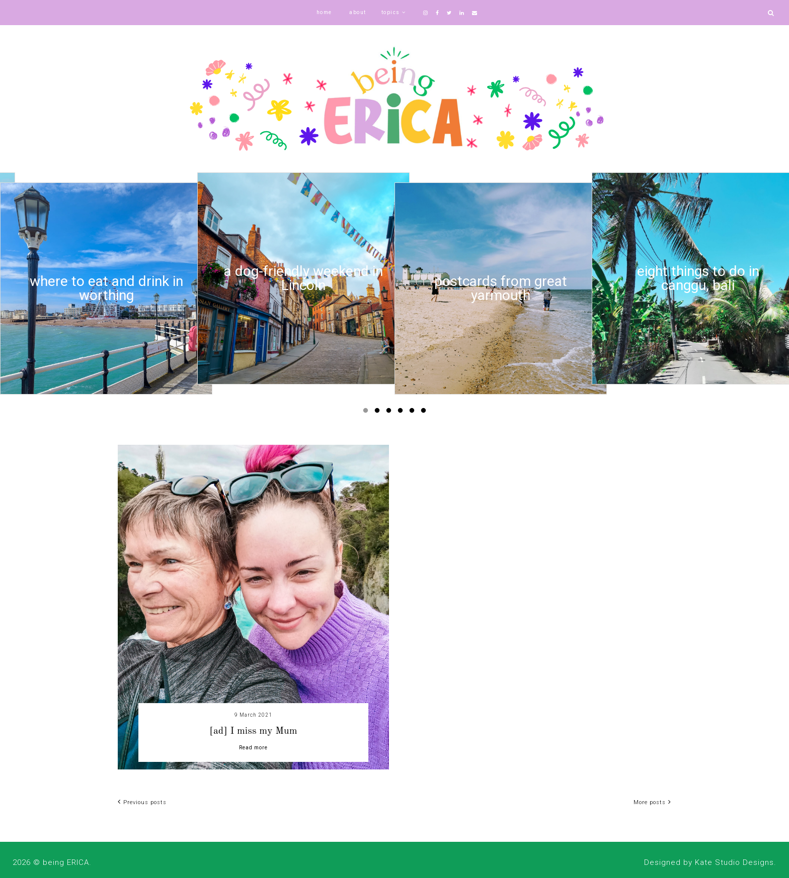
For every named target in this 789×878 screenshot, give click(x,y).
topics (390, 12)
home (324, 12)
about (357, 12)
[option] (106, 288)
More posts (652, 802)
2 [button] (379, 413)
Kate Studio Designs (734, 862)
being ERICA (66, 862)
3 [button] (390, 413)
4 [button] (402, 413)
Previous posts (142, 802)
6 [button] (425, 413)
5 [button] (414, 413)
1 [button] (367, 413)
